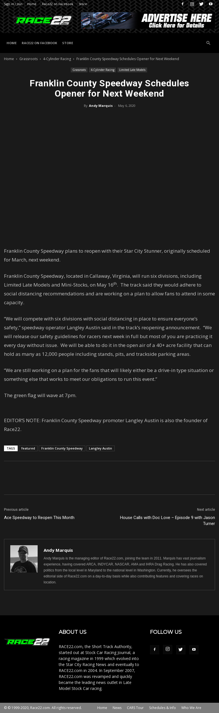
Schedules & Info (162, 707)
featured (28, 448)
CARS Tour (135, 707)
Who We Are (191, 707)
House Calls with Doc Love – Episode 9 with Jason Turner (167, 520)
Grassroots (28, 58)
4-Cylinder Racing (57, 58)
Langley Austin (100, 448)
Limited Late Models (132, 70)
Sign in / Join (13, 4)
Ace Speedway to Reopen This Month (39, 517)
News (117, 707)
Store (83, 4)
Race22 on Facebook (57, 4)
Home (31, 4)
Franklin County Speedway (62, 448)
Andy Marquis (101, 105)
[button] (208, 43)
